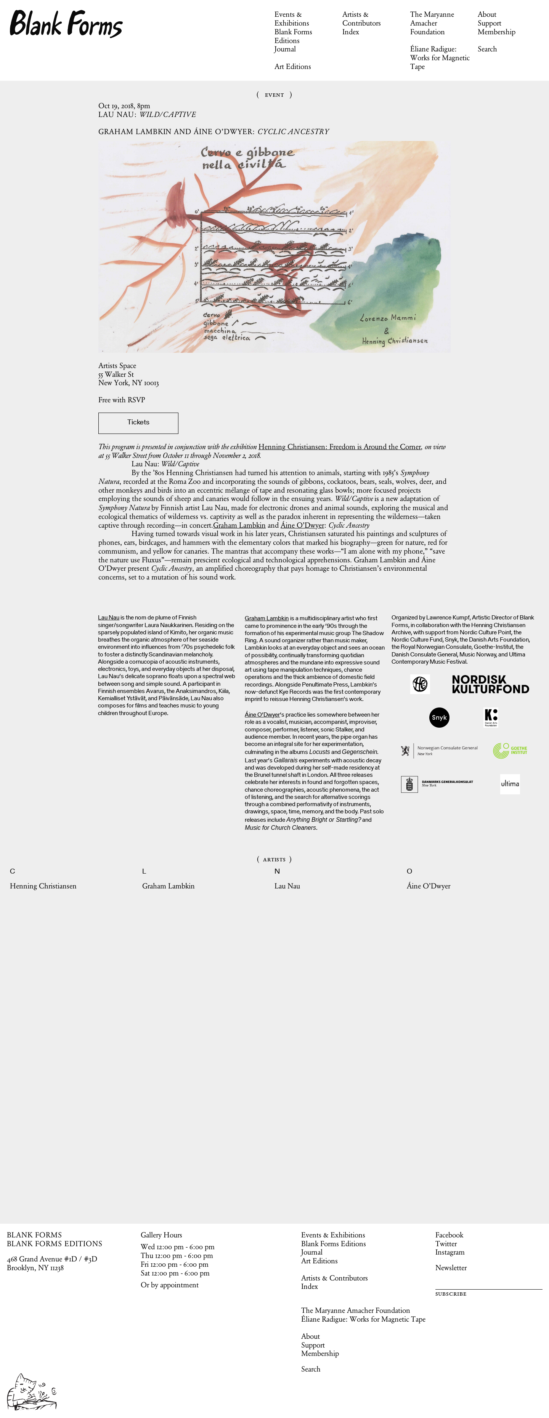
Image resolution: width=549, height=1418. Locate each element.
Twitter (446, 1243)
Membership (496, 31)
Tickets (138, 422)
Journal (285, 49)
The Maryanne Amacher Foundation (432, 23)
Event (274, 94)
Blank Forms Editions (293, 36)
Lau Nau (108, 618)
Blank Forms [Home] (67, 24)
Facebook (449, 1235)
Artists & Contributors (361, 18)
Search (487, 49)
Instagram (450, 1252)
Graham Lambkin (239, 525)
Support (489, 23)
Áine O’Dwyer (302, 525)
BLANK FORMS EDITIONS (55, 1243)
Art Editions (292, 66)
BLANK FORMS (35, 1235)
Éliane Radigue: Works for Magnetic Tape (440, 57)
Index (350, 31)
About (487, 14)
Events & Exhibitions (291, 18)
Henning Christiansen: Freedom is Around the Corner (339, 446)
